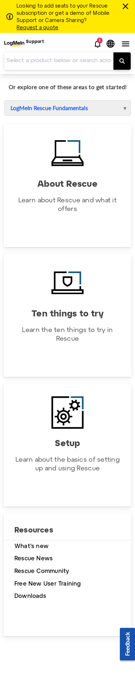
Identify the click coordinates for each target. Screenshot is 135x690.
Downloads (30, 596)
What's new (31, 546)
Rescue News (33, 558)
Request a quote (37, 27)
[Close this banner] (126, 6)
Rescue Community (41, 571)
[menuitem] (24, 44)
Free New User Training (47, 584)
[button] (97, 44)
